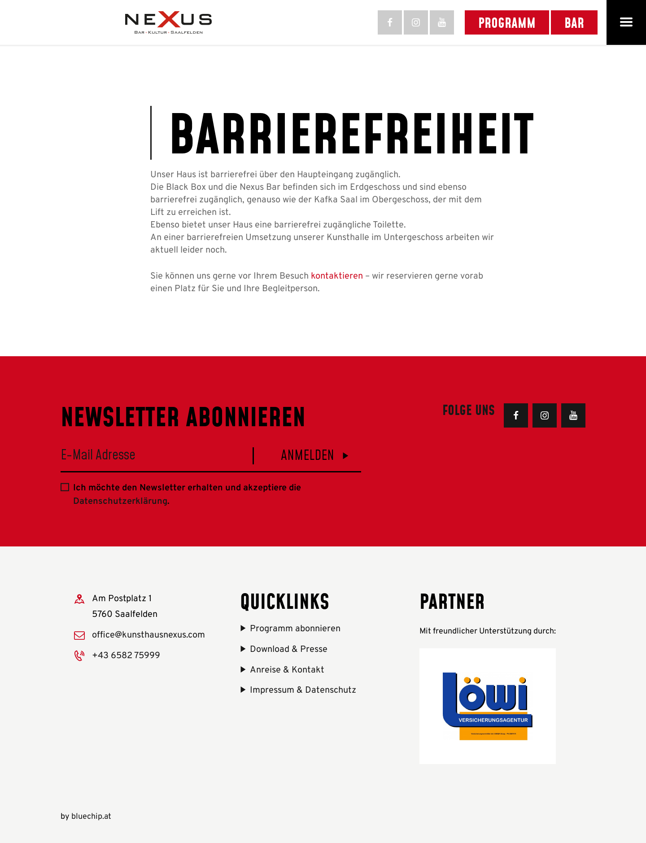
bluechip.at (91, 817)
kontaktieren (337, 276)
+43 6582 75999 (126, 656)
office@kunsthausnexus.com (148, 635)
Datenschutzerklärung (120, 501)
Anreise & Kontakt (287, 670)
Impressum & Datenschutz (303, 690)
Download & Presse (288, 649)
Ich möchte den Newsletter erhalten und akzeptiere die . (187, 494)
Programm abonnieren (295, 629)
